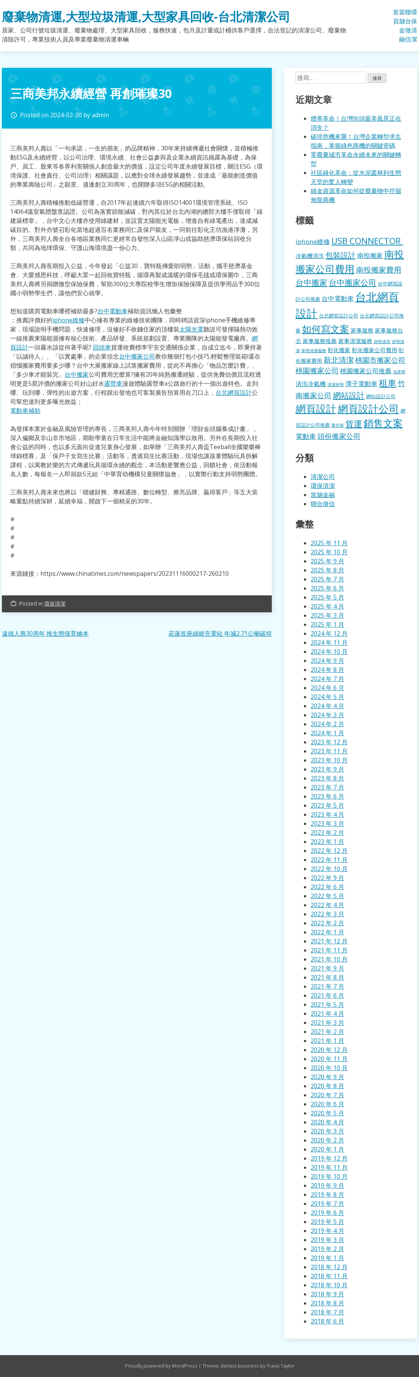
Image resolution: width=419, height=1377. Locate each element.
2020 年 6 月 (327, 1104)
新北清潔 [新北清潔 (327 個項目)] (338, 360)
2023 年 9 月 (327, 769)
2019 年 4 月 (327, 1231)
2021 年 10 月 (329, 959)
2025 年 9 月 (327, 561)
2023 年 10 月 (329, 760)
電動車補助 (25, 410)
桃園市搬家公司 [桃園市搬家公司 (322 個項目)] (380, 360)
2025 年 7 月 (327, 579)
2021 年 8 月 (327, 977)
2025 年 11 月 (329, 543)
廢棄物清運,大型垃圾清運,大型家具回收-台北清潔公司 (146, 16)
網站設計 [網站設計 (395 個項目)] (349, 395)
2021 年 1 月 (327, 1041)
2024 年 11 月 (329, 642)
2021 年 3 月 (327, 1022)
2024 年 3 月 (327, 715)
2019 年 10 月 (329, 1176)
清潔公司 (323, 476)
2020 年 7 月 (327, 1095)
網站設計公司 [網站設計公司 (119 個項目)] (381, 396)
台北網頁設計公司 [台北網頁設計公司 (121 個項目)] (338, 315)
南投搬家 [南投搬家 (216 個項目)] (370, 255)
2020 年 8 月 (327, 1086)
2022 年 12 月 (329, 850)
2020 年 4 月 (327, 1122)
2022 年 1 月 (327, 932)
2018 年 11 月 (329, 1276)
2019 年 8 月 (327, 1194)
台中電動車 (112, 311)
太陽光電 (191, 329)
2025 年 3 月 (327, 615)
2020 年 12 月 (329, 1050)
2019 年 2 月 (327, 1249)
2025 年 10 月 (329, 552)
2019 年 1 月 (327, 1258)
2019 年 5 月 (327, 1222)
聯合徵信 (408, 25)
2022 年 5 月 (327, 896)
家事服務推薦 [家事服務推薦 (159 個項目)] (320, 341)
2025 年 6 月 (327, 588)
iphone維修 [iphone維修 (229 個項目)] (313, 241)
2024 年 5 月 (327, 697)
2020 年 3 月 (327, 1131)
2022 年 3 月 (327, 914)
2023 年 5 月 (327, 805)
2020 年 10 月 (329, 1068)
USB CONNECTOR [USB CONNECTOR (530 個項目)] (367, 241)
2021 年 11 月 (329, 950)
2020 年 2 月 (327, 1140)
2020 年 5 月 (327, 1113)
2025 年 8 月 (327, 570)
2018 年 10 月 (329, 1285)
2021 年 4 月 (327, 1013)
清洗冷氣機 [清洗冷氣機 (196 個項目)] (311, 384)
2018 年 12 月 (329, 1267)
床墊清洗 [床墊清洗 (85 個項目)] (382, 341)
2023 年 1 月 (327, 841)
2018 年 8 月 (327, 1303)
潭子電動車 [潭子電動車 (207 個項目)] (361, 383)
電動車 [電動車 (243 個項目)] (306, 436)
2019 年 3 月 (327, 1240)
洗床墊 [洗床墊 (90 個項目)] (399, 371)
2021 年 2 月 (327, 1031)
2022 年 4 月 (327, 905)
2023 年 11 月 (329, 751)
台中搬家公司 (137, 356)
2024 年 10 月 (329, 651)
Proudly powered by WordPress (162, 1365)
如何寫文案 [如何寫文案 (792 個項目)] (325, 328)
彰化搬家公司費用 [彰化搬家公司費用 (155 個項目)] (374, 350)
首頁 (396, 16)
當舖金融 (402, 25)
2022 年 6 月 (327, 887)
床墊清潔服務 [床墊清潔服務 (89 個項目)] (313, 350)
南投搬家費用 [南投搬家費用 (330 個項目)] (378, 270)
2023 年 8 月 (327, 778)
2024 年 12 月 (329, 633)
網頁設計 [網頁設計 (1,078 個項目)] (316, 409)
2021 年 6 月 (327, 995)
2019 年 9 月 (327, 1185)
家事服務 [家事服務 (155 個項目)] (362, 330)
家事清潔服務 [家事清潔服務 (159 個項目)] (355, 341)
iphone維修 (68, 320)
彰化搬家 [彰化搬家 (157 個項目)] (339, 350)
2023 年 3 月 (327, 823)
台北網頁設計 (234, 392)
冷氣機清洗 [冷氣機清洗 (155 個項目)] (310, 255)
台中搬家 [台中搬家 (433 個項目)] (311, 282)
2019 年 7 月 (327, 1203)
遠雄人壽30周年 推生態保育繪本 (45, 633)
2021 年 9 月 (327, 968)
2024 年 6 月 (327, 688)
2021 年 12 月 (329, 941)
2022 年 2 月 (327, 923)
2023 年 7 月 (327, 787)
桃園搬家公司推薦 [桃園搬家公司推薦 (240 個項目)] (365, 370)
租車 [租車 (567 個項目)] (387, 383)
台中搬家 (77, 374)
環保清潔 (414, 25)
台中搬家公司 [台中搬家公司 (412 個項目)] (352, 282)
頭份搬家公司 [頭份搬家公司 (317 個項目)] (338, 436)
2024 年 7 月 (327, 679)
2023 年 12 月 (329, 742)
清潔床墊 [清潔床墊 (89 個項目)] (335, 384)
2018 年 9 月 (327, 1294)
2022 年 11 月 (329, 860)
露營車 (113, 383)
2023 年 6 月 (327, 796)
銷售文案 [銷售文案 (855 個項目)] (383, 423)
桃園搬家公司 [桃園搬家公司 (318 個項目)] (317, 370)
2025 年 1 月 (327, 624)
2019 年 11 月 (329, 1167)
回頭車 (102, 347)
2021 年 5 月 (327, 1004)
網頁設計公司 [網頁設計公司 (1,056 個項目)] (368, 409)
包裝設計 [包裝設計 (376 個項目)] (340, 255)
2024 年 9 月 (327, 660)
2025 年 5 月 (327, 597)
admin (100, 115)
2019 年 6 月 (327, 1212)
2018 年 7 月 (327, 1312)
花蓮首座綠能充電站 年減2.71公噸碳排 (220, 633)
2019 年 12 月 (329, 1158)
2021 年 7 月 (327, 986)
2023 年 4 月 (327, 814)
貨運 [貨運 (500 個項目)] (353, 423)
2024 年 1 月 (327, 733)
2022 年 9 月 (327, 878)
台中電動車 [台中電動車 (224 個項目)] (338, 298)
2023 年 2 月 (327, 832)
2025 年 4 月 (327, 606)
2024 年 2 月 (327, 724)
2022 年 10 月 (329, 869)
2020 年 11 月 (329, 1059)
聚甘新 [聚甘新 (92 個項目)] (337, 425)
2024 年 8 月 (327, 669)
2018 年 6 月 (327, 1321)
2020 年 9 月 (327, 1077)
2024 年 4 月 (327, 706)
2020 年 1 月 (327, 1149)
